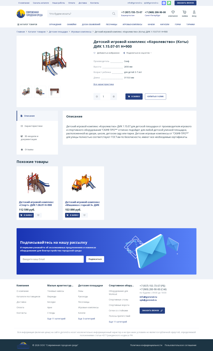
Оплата (71, 3)
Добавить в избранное (107, 53)
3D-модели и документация (29, 138)
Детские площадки (58, 31)
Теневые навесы (55, 291)
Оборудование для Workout (118, 293)
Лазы (80, 291)
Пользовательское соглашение (180, 345)
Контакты (94, 3)
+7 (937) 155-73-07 (131, 12)
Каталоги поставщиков (28, 296)
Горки (178, 24)
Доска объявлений (91, 24)
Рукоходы (83, 296)
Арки (49, 307)
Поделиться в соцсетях (136, 53)
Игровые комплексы (132, 24)
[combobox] (78, 13)
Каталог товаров (37, 31)
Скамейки (71, 24)
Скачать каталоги (41, 3)
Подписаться (95, 259)
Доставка (83, 3)
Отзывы (27, 149)
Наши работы (58, 3)
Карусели (164, 24)
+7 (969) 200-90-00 (155, 12)
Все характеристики (103, 84)
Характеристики (31, 126)
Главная (21, 31)
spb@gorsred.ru (151, 3)
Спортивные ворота (119, 305)
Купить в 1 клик (155, 96)
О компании (23, 3)
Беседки (51, 302)
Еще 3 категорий (86, 318)
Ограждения (55, 24)
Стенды (51, 312)
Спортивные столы (118, 299)
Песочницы (111, 24)
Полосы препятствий (119, 316)
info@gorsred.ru (135, 3)
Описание (28, 115)
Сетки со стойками (118, 310)
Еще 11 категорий (56, 318)
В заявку (134, 96)
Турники (190, 24)
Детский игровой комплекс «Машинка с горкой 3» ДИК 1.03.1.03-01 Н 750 (82, 205)
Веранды (51, 296)
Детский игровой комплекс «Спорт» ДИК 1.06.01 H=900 (36, 203)
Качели (151, 24)
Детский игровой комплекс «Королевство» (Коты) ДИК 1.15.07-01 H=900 (131, 31)
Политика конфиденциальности (146, 345)
